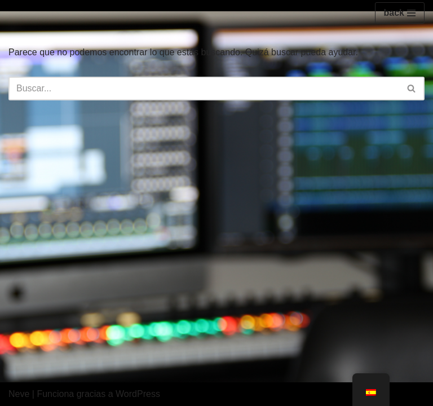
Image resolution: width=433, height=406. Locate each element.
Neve (18, 394)
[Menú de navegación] (400, 13)
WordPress (138, 394)
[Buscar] (203, 88)
